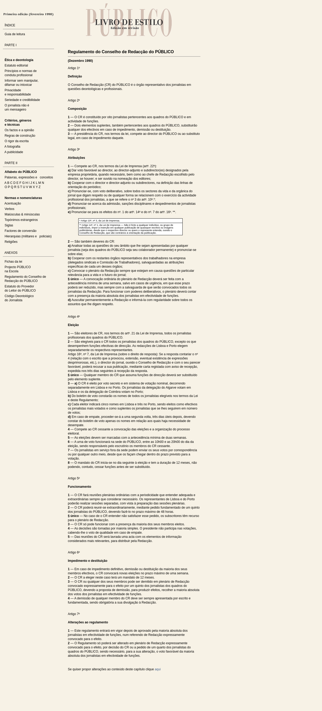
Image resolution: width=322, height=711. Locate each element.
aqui (158, 669)
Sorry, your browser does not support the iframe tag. (102, 685)
